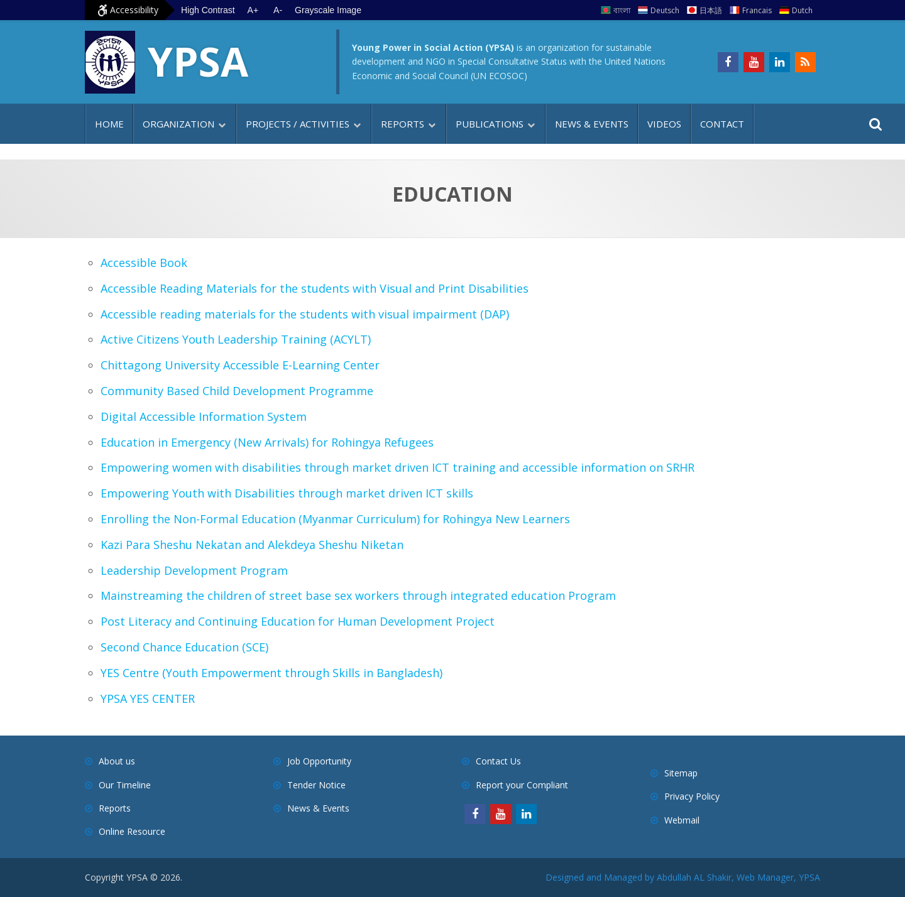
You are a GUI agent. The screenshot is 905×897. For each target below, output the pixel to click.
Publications (490, 123)
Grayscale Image (328, 10)
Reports (402, 123)
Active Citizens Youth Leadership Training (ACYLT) (236, 339)
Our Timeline (125, 785)
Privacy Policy (692, 796)
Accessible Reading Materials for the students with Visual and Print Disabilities (315, 288)
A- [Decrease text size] (277, 10)
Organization (178, 123)
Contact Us (498, 761)
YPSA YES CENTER (148, 698)
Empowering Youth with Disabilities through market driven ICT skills (287, 493)
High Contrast (208, 10)
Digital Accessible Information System (204, 416)
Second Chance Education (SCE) (184, 647)
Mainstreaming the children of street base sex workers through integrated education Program (358, 595)
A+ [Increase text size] (253, 10)
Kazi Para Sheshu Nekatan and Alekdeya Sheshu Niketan (252, 544)
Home (109, 123)
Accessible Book (144, 262)
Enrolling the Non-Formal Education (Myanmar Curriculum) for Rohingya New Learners (335, 518)
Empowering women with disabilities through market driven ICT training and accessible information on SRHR (397, 467)
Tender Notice (316, 785)
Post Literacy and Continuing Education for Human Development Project (298, 621)
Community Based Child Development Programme (237, 390)
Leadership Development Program (194, 570)
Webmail (681, 820)
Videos (664, 123)
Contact (722, 123)
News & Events (591, 123)
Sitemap (681, 773)
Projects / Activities (297, 123)
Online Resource (132, 831)
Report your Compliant (522, 785)
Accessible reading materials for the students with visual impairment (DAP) (305, 314)
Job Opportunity (319, 761)
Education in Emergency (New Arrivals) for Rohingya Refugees (267, 442)
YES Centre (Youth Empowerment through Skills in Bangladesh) (271, 672)
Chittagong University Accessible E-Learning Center (240, 364)
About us (117, 761)
